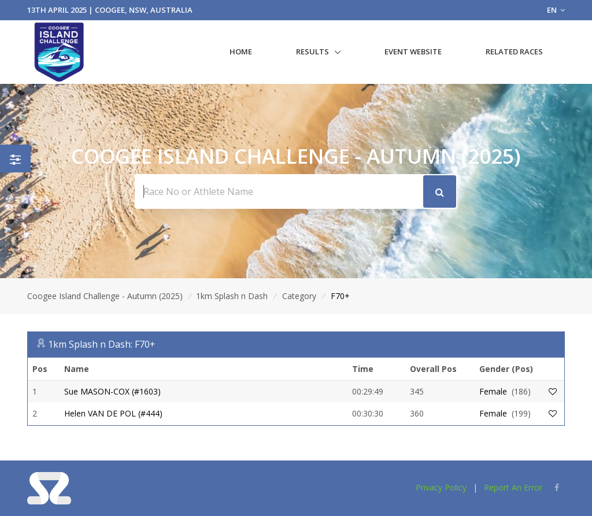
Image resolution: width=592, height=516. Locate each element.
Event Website (413, 51)
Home (241, 51)
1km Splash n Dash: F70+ (102, 344)
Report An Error (513, 487)
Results (312, 51)
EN (556, 10)
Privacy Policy (441, 487)
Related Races (514, 51)
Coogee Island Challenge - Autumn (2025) (105, 295)
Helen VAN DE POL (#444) (113, 413)
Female (493, 391)
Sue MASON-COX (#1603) (112, 391)
